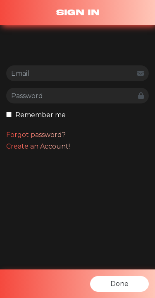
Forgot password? (36, 135)
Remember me (36, 115)
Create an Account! (38, 146)
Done (119, 284)
